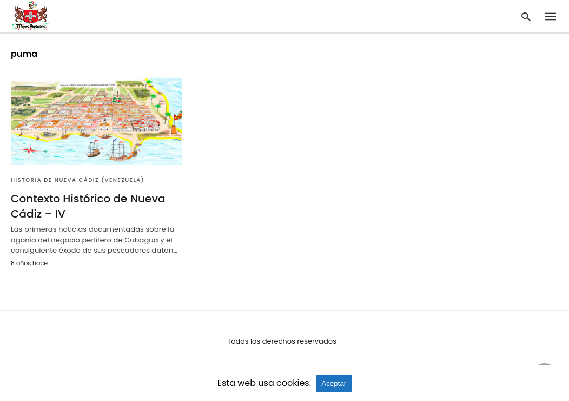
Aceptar (333, 383)
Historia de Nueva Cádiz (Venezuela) (77, 180)
